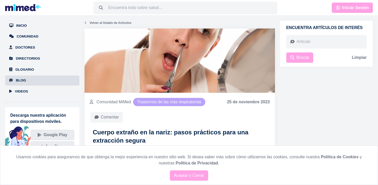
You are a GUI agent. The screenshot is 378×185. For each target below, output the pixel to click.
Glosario (21, 69)
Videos (18, 91)
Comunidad (23, 36)
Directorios (24, 58)
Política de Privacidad (197, 163)
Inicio (18, 25)
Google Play (52, 135)
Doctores (22, 47)
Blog (17, 80)
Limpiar (359, 57)
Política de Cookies (340, 157)
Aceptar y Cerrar (189, 175)
